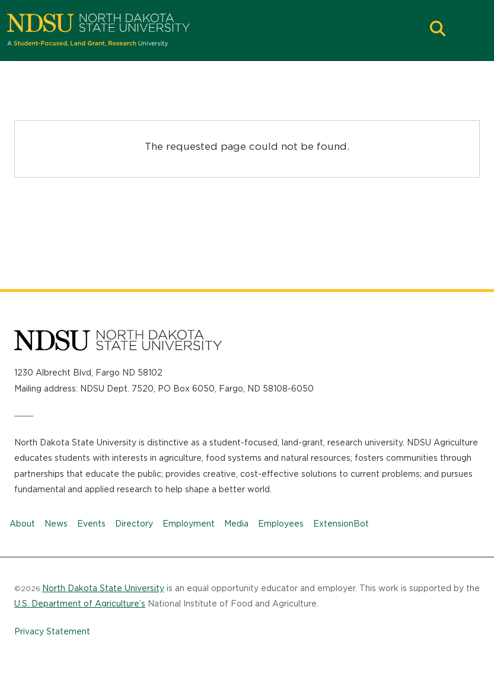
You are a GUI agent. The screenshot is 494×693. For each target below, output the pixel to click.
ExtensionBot (341, 523)
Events (91, 523)
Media (236, 523)
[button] (437, 29)
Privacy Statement (52, 631)
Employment (188, 523)
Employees (281, 523)
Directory (134, 523)
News (56, 523)
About (22, 523)
